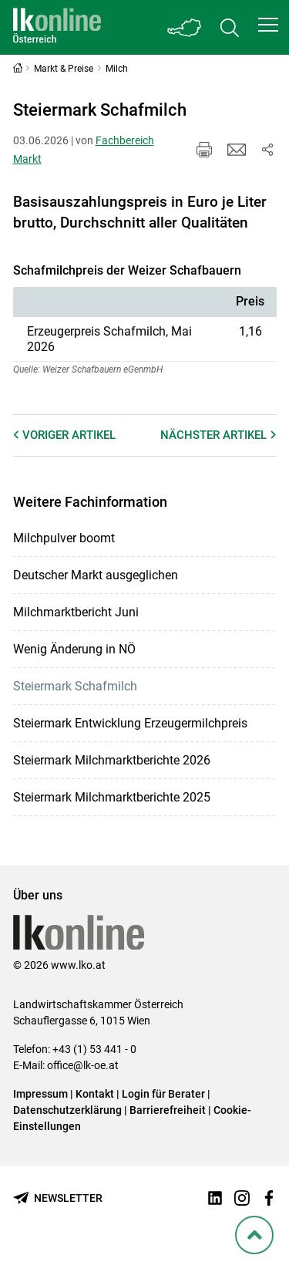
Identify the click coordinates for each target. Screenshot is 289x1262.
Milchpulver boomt (64, 538)
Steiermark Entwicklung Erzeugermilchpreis (130, 723)
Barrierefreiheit (167, 1110)
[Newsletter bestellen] (57, 1198)
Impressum (40, 1094)
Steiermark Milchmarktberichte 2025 (111, 797)
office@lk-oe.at (83, 1065)
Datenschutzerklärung (67, 1110)
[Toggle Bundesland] (185, 27)
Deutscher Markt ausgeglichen (95, 575)
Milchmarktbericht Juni (76, 612)
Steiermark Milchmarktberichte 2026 (111, 760)
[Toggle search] (229, 27)
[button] (268, 24)
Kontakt (95, 1094)
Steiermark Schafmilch (75, 686)
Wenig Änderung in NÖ (74, 649)
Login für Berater (163, 1094)
